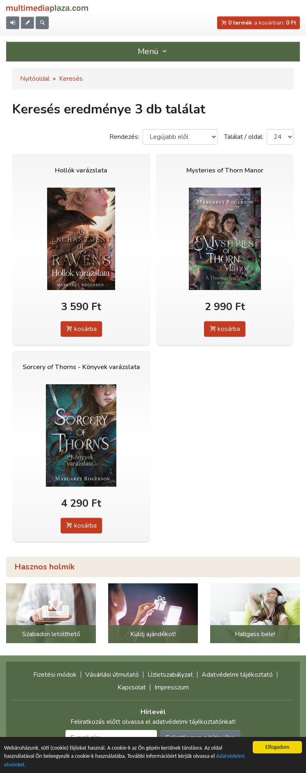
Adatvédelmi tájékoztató (237, 674)
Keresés (71, 78)
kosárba (81, 328)
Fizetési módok (55, 674)
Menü (153, 51)
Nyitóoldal (35, 78)
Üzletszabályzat (170, 674)
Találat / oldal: (243, 136)
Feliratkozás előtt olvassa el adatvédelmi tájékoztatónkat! (153, 721)
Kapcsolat (132, 687)
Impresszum (171, 687)
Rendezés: (124, 136)
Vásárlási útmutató (112, 674)
